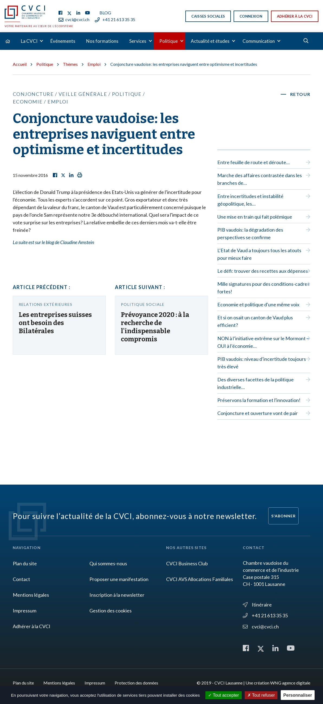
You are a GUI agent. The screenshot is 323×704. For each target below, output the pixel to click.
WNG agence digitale (290, 682)
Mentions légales (31, 595)
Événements (62, 41)
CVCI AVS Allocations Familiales (199, 579)
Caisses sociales (208, 16)
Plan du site (25, 563)
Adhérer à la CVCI (294, 16)
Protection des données (136, 682)
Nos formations (102, 41)
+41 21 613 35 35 (115, 19)
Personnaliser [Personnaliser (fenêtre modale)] (297, 695)
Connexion (251, 16)
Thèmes (70, 64)
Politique (168, 41)
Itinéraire (257, 605)
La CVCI (29, 41)
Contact (21, 579)
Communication (259, 41)
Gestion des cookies (110, 611)
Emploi (94, 64)
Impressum (24, 611)
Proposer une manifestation (118, 579)
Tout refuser (261, 695)
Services (137, 41)
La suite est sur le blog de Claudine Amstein (53, 242)
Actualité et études (210, 41)
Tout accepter (223, 695)
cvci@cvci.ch (74, 19)
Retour (300, 94)
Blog (105, 12)
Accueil (20, 64)
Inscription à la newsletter (116, 595)
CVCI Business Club (187, 563)
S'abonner (283, 516)
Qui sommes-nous (108, 563)
